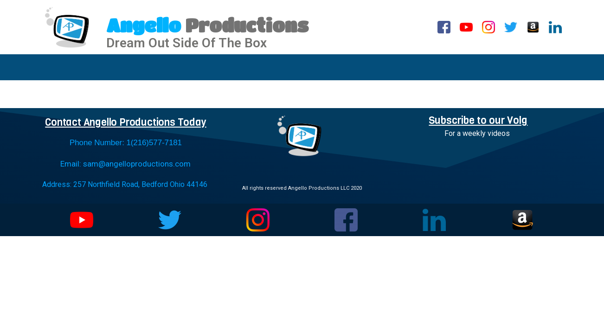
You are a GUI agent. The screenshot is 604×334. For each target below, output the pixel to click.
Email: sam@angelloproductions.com (125, 163)
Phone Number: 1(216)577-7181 (126, 142)
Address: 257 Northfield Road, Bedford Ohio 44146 (124, 184)
